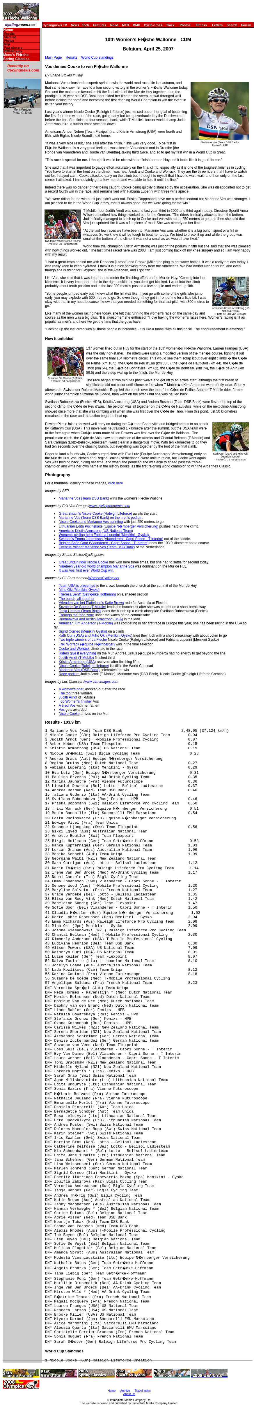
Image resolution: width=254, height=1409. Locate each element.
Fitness (201, 25)
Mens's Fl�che (16, 55)
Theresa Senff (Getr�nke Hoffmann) (87, 594)
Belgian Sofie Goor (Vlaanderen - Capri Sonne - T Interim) (103, 543)
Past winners (13, 47)
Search (232, 25)
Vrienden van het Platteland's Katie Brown (91, 603)
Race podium (69, 674)
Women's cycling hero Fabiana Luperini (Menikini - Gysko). (104, 535)
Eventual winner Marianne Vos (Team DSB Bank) (97, 547)
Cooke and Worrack (74, 649)
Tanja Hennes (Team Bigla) (80, 611)
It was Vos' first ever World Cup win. (86, 570)
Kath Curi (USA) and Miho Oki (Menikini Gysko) (95, 635)
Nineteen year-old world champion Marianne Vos (96, 566)
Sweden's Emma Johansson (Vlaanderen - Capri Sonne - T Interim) (111, 539)
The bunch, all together (77, 599)
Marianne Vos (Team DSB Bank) (84, 498)
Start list (10, 37)
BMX (136, 25)
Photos (185, 25)
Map (7, 44)
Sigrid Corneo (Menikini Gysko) (83, 631)
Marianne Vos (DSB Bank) (79, 670)
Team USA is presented (77, 586)
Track (170, 25)
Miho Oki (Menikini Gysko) (79, 590)
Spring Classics (16, 59)
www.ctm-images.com (101, 682)
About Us (129, 1394)
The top (65, 693)
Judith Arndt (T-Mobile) (76, 658)
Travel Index (143, 1390)
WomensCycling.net (103, 578)
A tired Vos (67, 705)
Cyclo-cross (153, 25)
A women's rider (71, 689)
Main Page (53, 57)
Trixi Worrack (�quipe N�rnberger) (87, 644)
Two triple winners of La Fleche (83, 640)
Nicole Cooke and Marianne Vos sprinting (91, 522)
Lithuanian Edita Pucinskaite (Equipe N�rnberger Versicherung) (108, 526)
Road (114, 25)
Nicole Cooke (69, 714)
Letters (217, 25)
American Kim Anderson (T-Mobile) (86, 623)
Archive (125, 1390)
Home (8, 30)
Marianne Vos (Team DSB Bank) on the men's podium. (101, 518)
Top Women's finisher (75, 701)
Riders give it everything (77, 653)
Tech (85, 25)
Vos (62, 710)
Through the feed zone (76, 615)
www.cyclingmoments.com (109, 506)
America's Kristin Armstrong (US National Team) (96, 531)
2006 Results (13, 51)
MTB (125, 25)
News (75, 25)
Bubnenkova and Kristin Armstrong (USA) (91, 619)
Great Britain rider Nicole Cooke (83, 562)
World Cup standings (97, 57)
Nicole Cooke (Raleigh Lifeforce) (84, 666)
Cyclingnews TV (54, 25)
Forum (246, 25)
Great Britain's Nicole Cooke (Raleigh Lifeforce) (95, 513)
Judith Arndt (68, 697)
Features (99, 25)
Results (9, 33)
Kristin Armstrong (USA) (77, 662)
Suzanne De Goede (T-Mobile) (82, 607)
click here (115, 483)
